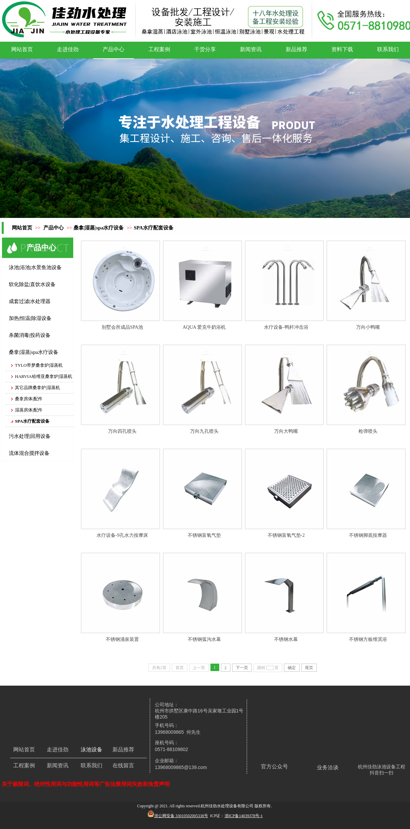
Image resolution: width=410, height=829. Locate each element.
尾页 (309, 667)
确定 (292, 667)
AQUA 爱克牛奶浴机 (204, 327)
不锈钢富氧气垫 (204, 535)
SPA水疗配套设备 (153, 227)
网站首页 (22, 227)
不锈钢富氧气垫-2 (286, 535)
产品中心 (53, 227)
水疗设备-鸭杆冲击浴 (286, 327)
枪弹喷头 (367, 431)
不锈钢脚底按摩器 (368, 535)
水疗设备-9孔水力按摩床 (122, 535)
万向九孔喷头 (204, 431)
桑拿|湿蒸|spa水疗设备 (99, 227)
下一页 (242, 667)
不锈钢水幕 (286, 639)
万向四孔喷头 (122, 431)
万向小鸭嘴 (368, 327)
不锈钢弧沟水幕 (204, 639)
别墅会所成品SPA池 (122, 327)
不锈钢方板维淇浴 (368, 639)
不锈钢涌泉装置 (122, 639)
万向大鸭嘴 (286, 431)
